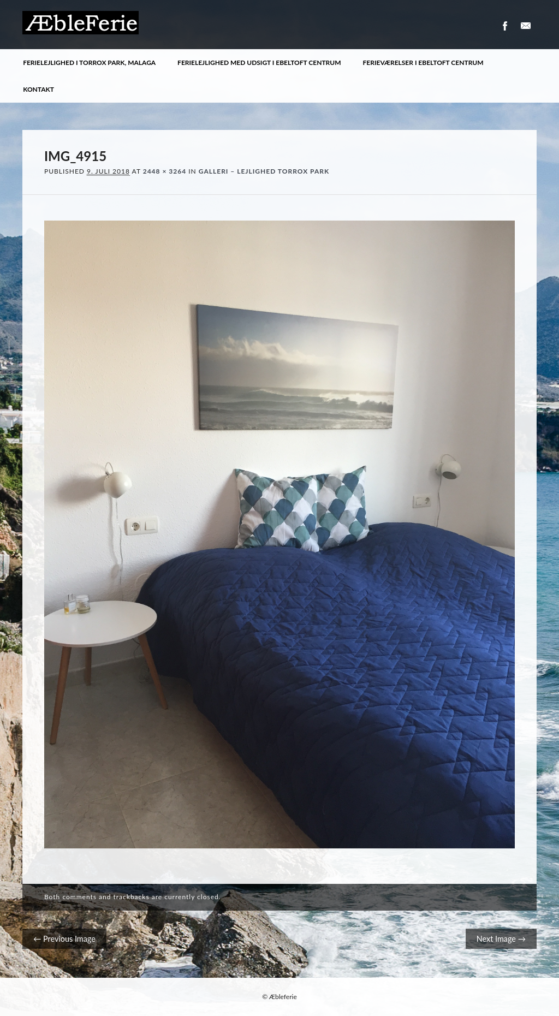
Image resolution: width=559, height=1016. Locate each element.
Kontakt (38, 89)
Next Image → (501, 938)
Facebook (504, 26)
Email (526, 26)
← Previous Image (64, 938)
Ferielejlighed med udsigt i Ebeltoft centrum (259, 62)
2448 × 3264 (164, 171)
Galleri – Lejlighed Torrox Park (264, 171)
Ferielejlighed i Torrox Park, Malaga (89, 62)
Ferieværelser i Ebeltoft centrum (423, 62)
